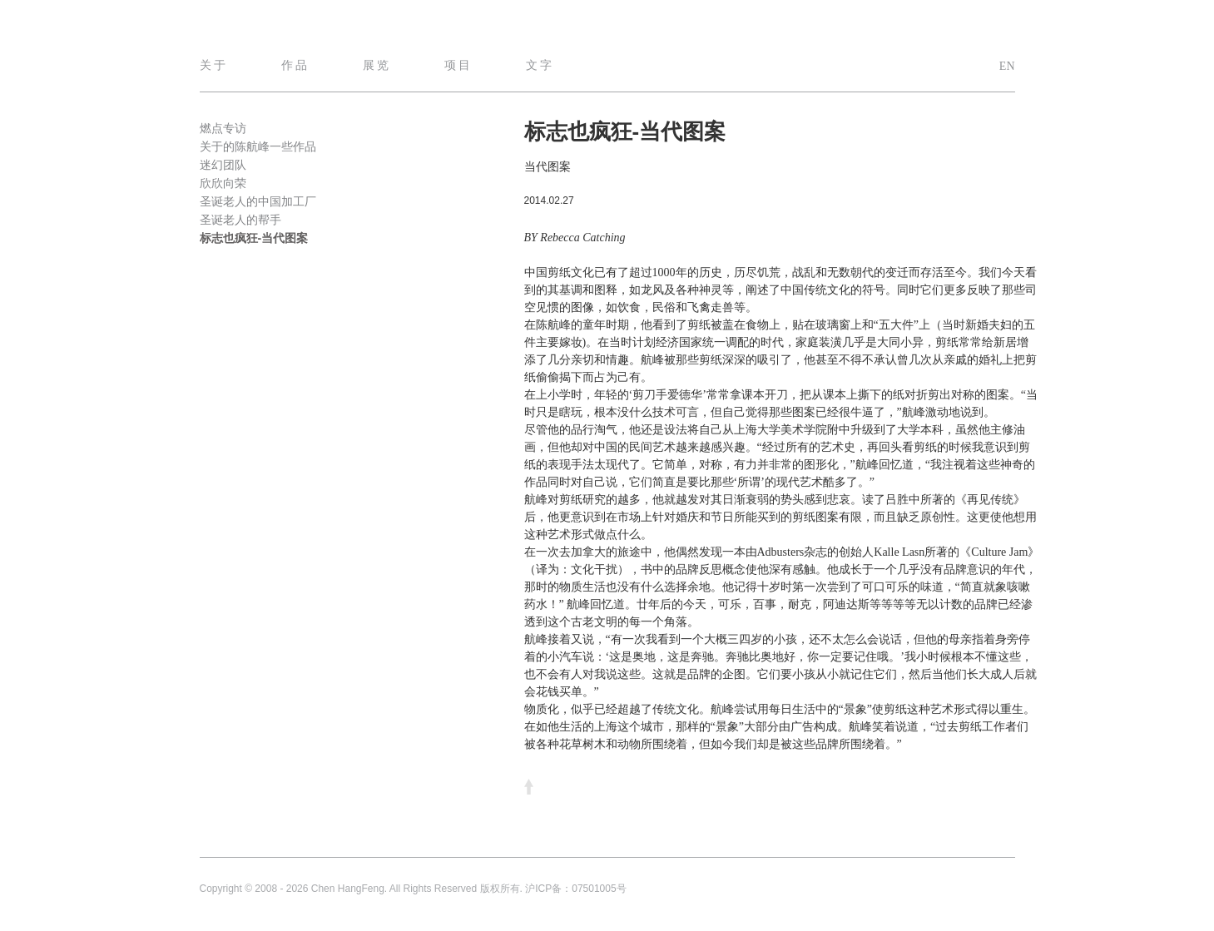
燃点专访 (223, 128)
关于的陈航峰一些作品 (258, 146)
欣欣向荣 (223, 183)
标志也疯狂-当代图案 (254, 238)
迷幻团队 (223, 164)
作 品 (294, 65)
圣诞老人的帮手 (240, 219)
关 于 (213, 65)
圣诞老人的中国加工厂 (258, 201)
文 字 (539, 65)
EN (1007, 66)
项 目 (457, 65)
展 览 (376, 65)
